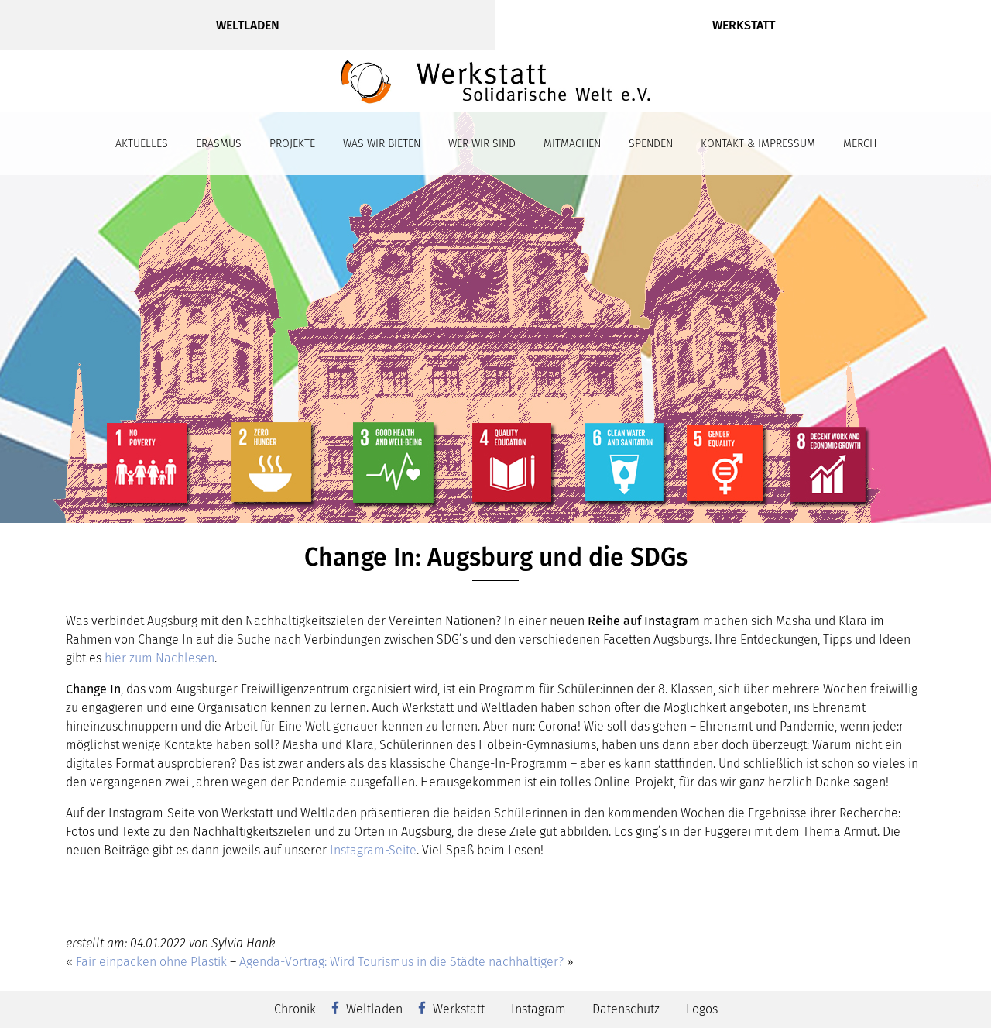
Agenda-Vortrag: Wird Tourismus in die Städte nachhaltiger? (401, 961)
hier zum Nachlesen (159, 658)
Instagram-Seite (373, 850)
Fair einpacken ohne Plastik (151, 961)
